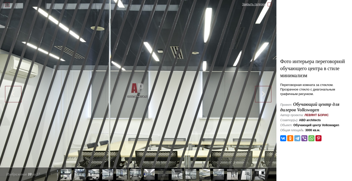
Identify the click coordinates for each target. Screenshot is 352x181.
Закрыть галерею (254, 4)
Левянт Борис (316, 115)
